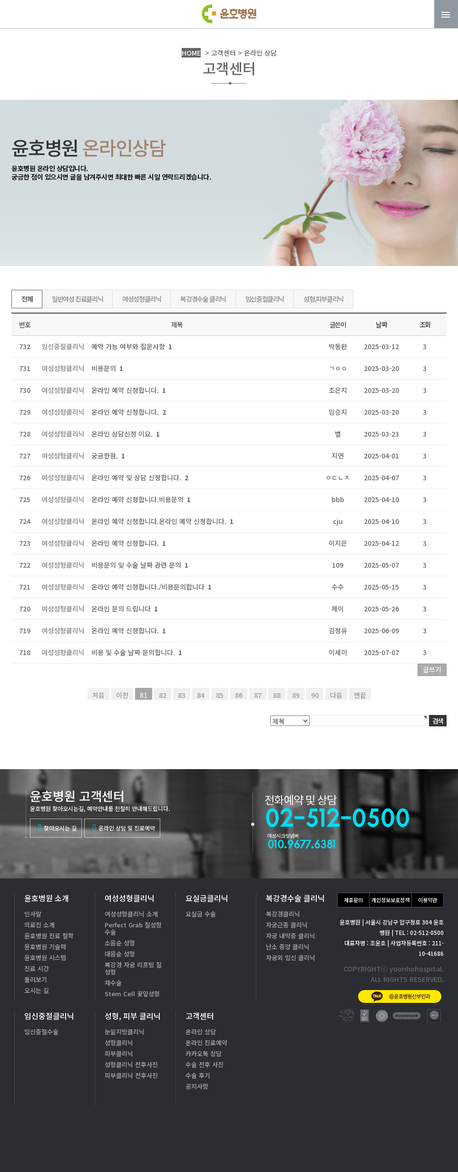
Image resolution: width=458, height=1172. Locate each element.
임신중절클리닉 (264, 299)
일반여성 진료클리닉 (77, 299)
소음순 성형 (120, 942)
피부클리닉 (119, 1053)
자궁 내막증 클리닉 (290, 935)
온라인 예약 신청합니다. (128, 390)
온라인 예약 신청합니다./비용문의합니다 (151, 586)
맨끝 (360, 695)
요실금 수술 (200, 913)
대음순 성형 (120, 953)
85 (220, 695)
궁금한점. (108, 455)
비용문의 (107, 368)
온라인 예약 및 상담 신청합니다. (139, 477)
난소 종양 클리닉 (288, 946)
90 (315, 695)
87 (258, 695)
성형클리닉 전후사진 (131, 1064)
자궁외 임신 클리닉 (290, 957)
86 (239, 695)
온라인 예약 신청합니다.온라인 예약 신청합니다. (162, 521)
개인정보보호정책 (390, 900)
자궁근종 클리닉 (287, 924)
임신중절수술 (41, 1031)
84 (201, 695)
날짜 (381, 324)
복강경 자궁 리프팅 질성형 (133, 968)
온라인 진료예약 (206, 1042)
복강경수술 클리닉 (202, 299)
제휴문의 (353, 900)
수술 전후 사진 (204, 1064)
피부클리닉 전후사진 (131, 1075)
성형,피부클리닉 (323, 299)
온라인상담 (419, 1148)
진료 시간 (36, 968)
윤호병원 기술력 (45, 946)
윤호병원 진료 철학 (49, 935)
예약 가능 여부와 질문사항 (131, 346)
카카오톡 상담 (203, 1053)
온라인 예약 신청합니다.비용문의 (141, 499)
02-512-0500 (382, 1118)
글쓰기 (432, 669)
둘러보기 (35, 979)
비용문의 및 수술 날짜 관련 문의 (139, 565)
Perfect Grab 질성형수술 (133, 928)
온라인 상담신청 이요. (125, 433)
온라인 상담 (200, 1031)
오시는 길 (36, 990)
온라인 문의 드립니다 (124, 608)
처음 (98, 695)
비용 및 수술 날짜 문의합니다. (136, 652)
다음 (336, 695)
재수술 (113, 982)
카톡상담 (353, 1148)
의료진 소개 (39, 924)
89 (296, 695)
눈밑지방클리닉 (125, 1031)
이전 (122, 695)
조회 (424, 324)
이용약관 (427, 900)
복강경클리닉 (283, 913)
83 (181, 695)
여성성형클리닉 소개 (131, 913)
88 (277, 695)
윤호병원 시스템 (45, 957)
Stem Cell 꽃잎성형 (132, 993)
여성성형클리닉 (141, 299)
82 (162, 695)
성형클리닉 (119, 1042)
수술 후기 (197, 1075)
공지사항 (196, 1086)
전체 (26, 299)
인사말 (32, 913)
